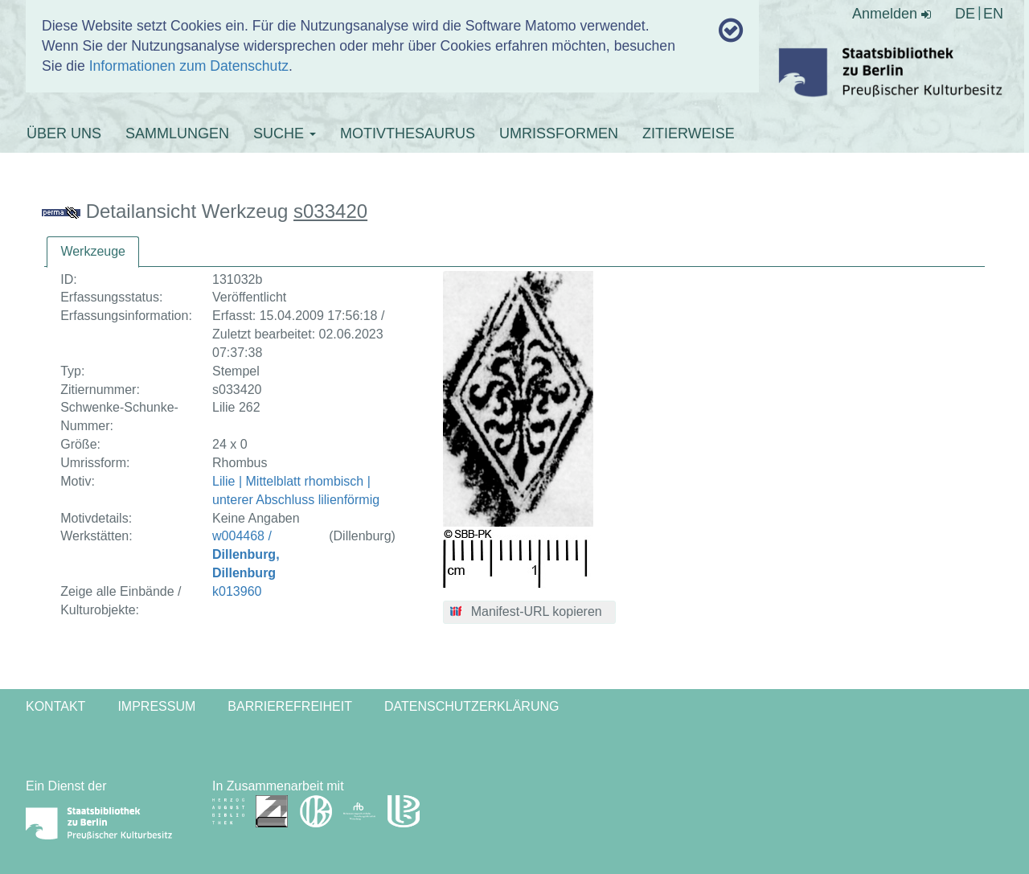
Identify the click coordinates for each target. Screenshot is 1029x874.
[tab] (93, 252)
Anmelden (891, 14)
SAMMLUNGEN (177, 133)
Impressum (156, 706)
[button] (529, 613)
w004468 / (246, 554)
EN (993, 14)
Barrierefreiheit (290, 706)
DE (965, 14)
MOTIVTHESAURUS (407, 133)
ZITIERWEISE (688, 133)
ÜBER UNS (64, 133)
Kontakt (55, 706)
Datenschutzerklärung (472, 706)
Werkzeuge (92, 251)
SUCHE (284, 133)
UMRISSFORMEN (558, 133)
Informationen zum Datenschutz (189, 66)
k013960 (236, 591)
